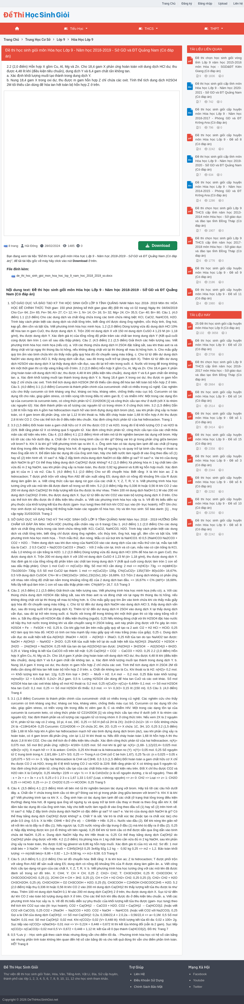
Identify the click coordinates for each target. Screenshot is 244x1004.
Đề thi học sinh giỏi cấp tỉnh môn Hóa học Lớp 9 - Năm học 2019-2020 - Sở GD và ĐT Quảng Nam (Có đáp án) (218, 163)
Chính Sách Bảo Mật (148, 986)
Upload (222, 3)
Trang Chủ (169, 3)
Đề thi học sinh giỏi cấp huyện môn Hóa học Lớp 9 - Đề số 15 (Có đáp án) (218, 439)
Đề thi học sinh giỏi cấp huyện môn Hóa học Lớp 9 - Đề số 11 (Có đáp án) (218, 294)
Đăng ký (187, 3)
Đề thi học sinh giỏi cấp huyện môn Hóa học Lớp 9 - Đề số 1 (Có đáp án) (218, 418)
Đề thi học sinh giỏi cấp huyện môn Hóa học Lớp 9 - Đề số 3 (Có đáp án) (218, 460)
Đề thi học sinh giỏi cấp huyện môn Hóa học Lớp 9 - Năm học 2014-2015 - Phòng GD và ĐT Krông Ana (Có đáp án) (218, 189)
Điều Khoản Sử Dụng (148, 980)
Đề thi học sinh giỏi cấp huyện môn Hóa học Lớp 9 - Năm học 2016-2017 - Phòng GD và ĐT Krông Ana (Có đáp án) (218, 116)
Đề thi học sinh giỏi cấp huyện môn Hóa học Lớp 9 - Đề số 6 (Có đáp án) (218, 482)
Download (158, 246)
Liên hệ (238, 3)
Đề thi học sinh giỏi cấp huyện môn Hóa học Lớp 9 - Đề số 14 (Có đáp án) (218, 396)
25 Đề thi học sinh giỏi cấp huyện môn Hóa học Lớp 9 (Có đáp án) (218, 326)
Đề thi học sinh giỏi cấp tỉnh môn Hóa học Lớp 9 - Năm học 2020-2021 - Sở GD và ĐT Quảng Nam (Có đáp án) (218, 90)
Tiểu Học (73, 29)
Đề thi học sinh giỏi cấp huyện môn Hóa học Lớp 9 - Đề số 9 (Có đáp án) (218, 272)
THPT (211, 29)
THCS (146, 29)
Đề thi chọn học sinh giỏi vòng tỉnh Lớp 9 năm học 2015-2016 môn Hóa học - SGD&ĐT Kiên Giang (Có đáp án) (218, 64)
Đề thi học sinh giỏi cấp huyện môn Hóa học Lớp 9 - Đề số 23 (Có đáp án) (218, 345)
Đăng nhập (205, 3)
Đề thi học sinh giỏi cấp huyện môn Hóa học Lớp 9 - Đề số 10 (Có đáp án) (218, 503)
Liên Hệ (139, 974)
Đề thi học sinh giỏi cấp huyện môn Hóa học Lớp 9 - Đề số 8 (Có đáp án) (218, 139)
